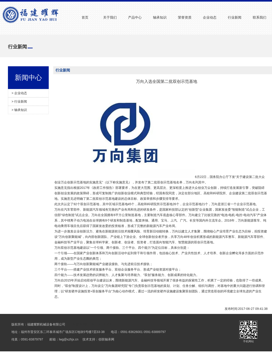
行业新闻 (234, 17)
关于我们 (110, 17)
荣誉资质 (185, 17)
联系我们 (259, 17)
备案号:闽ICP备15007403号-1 (94, 324)
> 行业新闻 (19, 101)
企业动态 (209, 17)
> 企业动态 (19, 93)
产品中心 (135, 17)
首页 (85, 17)
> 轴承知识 (19, 110)
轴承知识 (160, 17)
